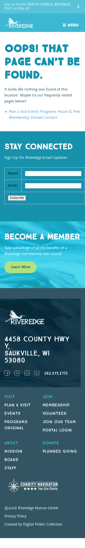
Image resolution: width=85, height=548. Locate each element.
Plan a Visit (17, 405)
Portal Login (57, 430)
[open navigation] (71, 22)
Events (33, 112)
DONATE (51, 443)
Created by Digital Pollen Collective (33, 524)
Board (11, 459)
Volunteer (55, 413)
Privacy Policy (15, 516)
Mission (13, 451)
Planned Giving (60, 451)
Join (48, 396)
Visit (9, 396)
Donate (37, 118)
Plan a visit (18, 112)
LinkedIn (27, 373)
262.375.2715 (56, 373)
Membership (19, 118)
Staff (10, 468)
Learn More (20, 267)
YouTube (37, 373)
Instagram (17, 373)
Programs (48, 112)
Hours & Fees (68, 112)
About (11, 443)
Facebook (7, 373)
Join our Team (59, 421)
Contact (50, 118)
